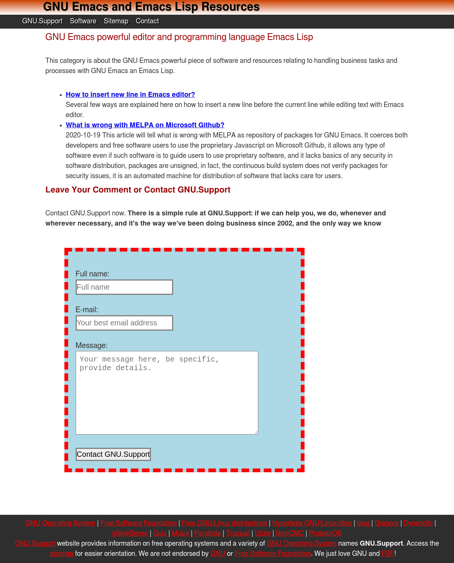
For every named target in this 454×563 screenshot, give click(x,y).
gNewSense (130, 533)
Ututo (263, 533)
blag (363, 523)
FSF (387, 554)
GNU (217, 554)
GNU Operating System (61, 523)
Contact (147, 21)
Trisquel (238, 533)
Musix (180, 533)
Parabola (207, 533)
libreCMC (290, 533)
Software (83, 21)
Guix (160, 533)
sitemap (61, 554)
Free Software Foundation (139, 523)
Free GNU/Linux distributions (224, 523)
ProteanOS (325, 533)
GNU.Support (42, 21)
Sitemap (116, 21)
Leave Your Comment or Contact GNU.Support (138, 190)
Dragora (387, 523)
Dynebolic (418, 523)
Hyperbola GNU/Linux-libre (312, 523)
